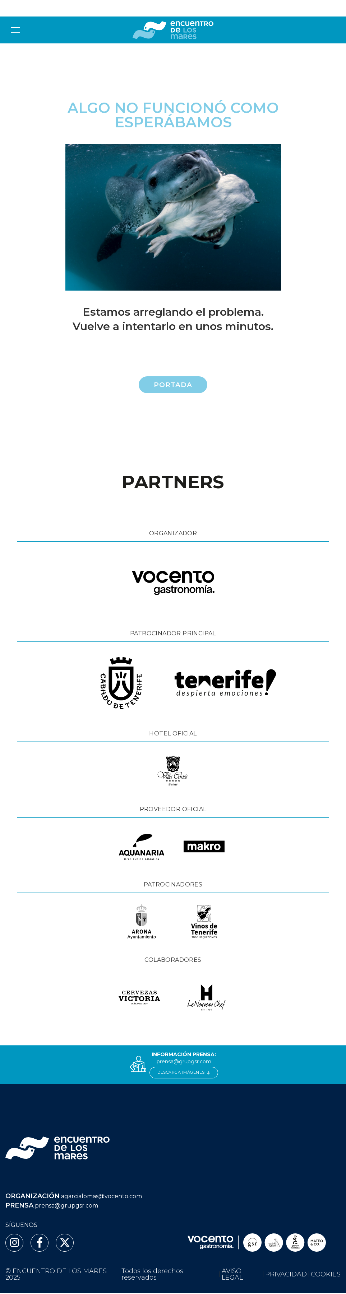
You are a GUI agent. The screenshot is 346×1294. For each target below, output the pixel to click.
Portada (173, 385)
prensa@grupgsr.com (184, 1062)
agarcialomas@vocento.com (101, 1197)
